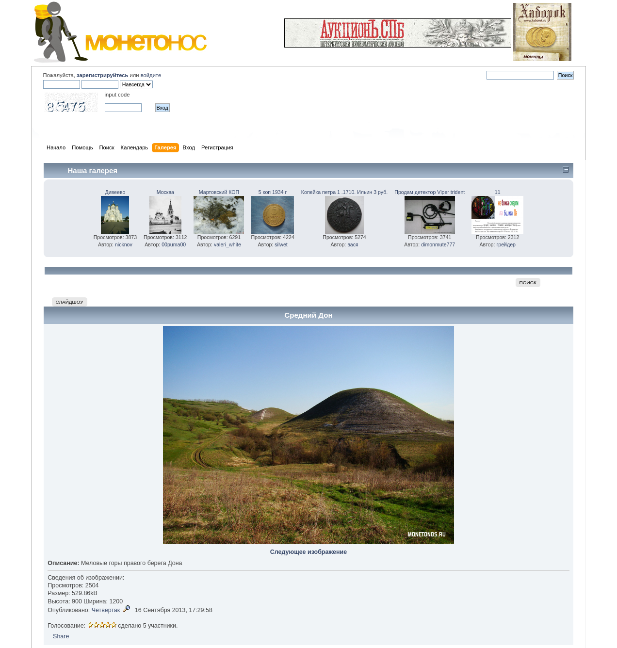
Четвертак (106, 610)
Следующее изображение (308, 552)
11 (498, 192)
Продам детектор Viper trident (429, 192)
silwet (281, 244)
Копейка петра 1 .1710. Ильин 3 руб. (344, 192)
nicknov (123, 244)
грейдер (506, 244)
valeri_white (227, 244)
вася (352, 244)
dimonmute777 (438, 244)
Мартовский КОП (219, 192)
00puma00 (174, 244)
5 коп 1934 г (273, 192)
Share (61, 636)
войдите (151, 75)
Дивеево (115, 192)
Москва (165, 192)
